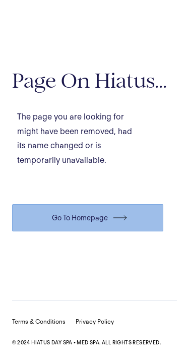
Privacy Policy (95, 321)
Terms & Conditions (39, 321)
